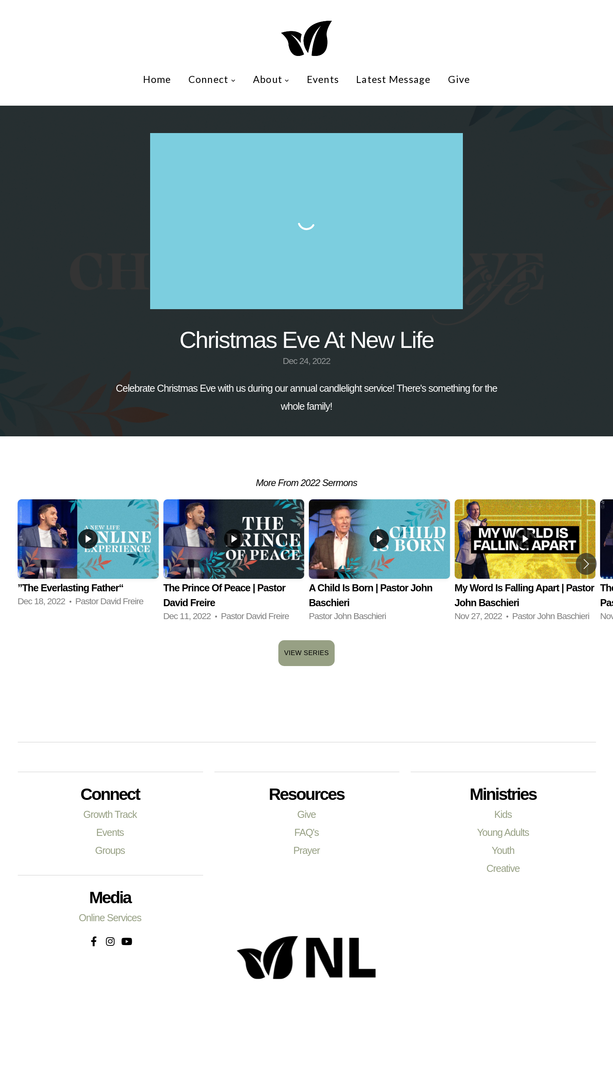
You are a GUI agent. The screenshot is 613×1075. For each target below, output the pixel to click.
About (271, 79)
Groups (110, 850)
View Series (306, 653)
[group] (88, 556)
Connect (212, 79)
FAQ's (306, 832)
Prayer (306, 850)
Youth (503, 850)
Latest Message (393, 79)
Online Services (110, 917)
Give (459, 79)
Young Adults (503, 832)
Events (323, 79)
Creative (503, 868)
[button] (586, 564)
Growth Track (110, 814)
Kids (503, 814)
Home (157, 79)
